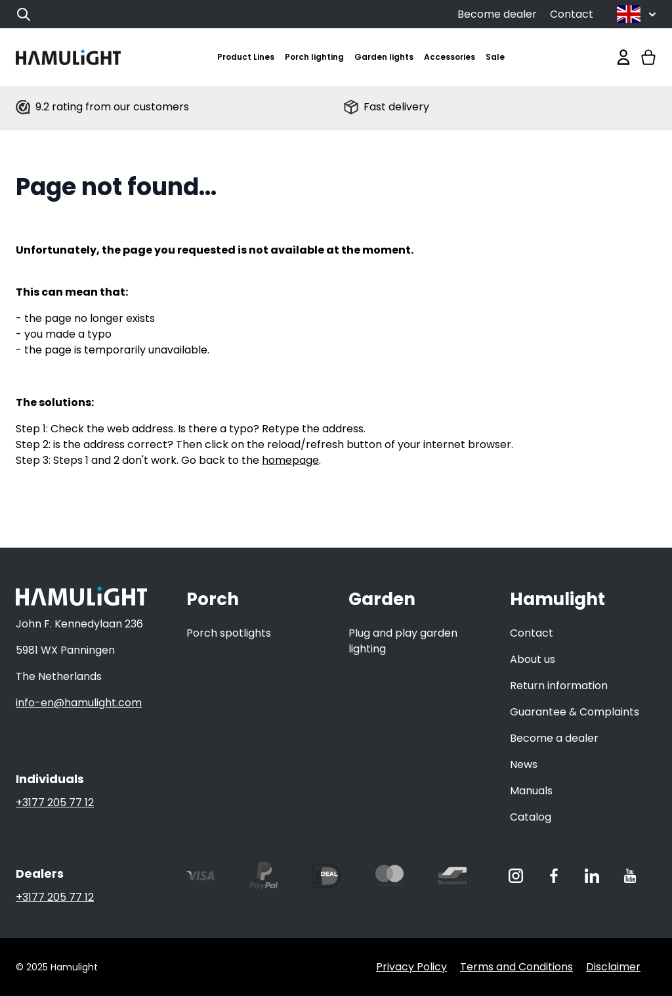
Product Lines (245, 56)
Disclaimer (613, 966)
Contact (571, 14)
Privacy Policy (411, 966)
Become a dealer (554, 738)
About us (532, 659)
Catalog (530, 817)
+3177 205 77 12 (55, 802)
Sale (495, 56)
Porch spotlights (228, 633)
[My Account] (623, 57)
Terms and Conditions (516, 966)
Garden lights (383, 56)
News (523, 764)
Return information (559, 685)
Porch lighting (314, 56)
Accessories (449, 56)
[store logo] (68, 57)
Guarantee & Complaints (574, 711)
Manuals (531, 790)
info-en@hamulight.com (79, 702)
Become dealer (497, 14)
